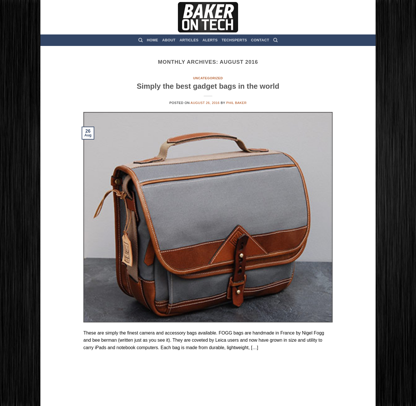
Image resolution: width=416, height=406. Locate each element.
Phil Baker (236, 103)
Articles (189, 40)
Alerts (210, 40)
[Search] (140, 40)
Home (152, 40)
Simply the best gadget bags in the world (208, 86)
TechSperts (234, 40)
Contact (260, 40)
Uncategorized (208, 78)
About (169, 40)
